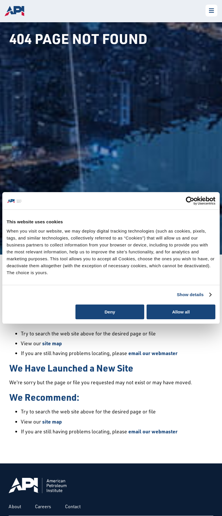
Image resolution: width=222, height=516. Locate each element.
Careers (43, 506)
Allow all (181, 311)
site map (52, 343)
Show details (190, 294)
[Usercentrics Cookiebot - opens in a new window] (190, 200)
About (15, 506)
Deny (110, 311)
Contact (73, 506)
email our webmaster (152, 353)
